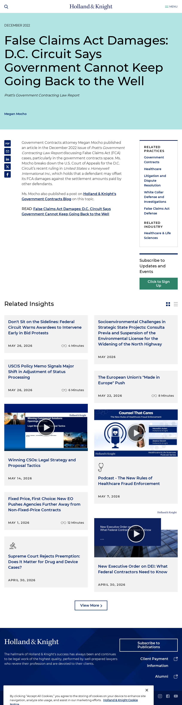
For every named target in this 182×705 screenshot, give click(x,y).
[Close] (147, 697)
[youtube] (176, 696)
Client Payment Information (154, 662)
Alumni (161, 676)
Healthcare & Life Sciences (157, 235)
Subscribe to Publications (149, 645)
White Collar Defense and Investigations (155, 197)
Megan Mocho (15, 114)
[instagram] (160, 696)
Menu (173, 6)
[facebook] (168, 696)
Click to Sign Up (159, 284)
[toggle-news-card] (168, 304)
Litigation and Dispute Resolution (155, 180)
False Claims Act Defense (157, 211)
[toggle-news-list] (176, 304)
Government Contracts (154, 159)
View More (89, 605)
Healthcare (152, 169)
